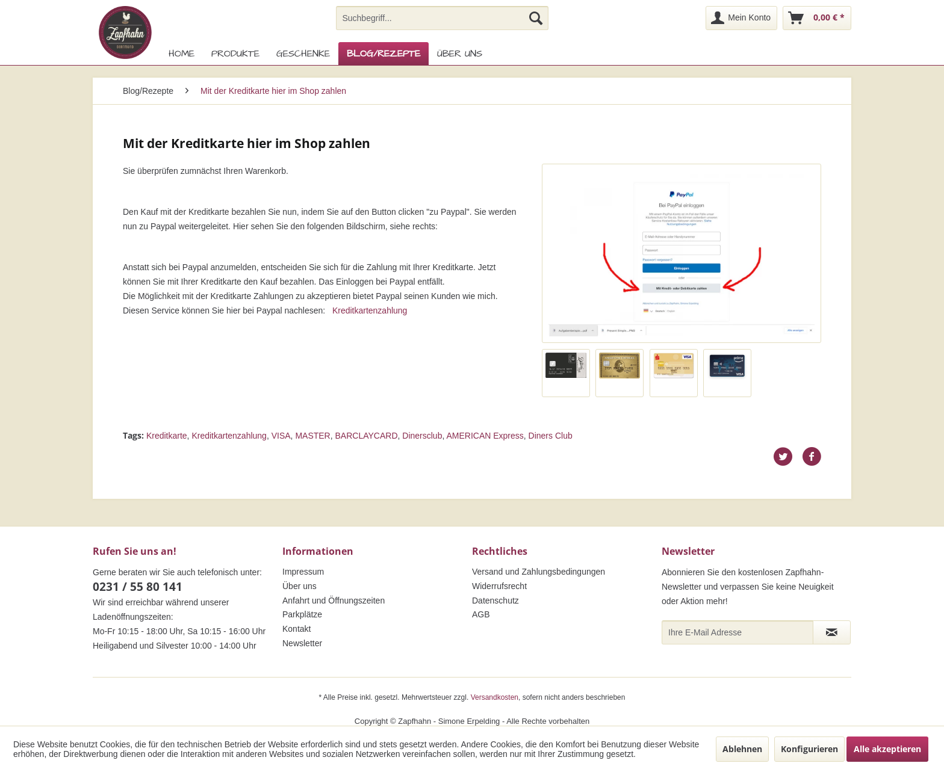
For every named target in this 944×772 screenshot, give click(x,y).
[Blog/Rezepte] (383, 53)
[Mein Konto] (741, 18)
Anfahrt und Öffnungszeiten (333, 600)
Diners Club (551, 435)
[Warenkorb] (817, 18)
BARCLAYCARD (366, 435)
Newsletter (302, 643)
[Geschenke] (303, 53)
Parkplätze (302, 614)
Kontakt (296, 629)
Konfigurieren (809, 749)
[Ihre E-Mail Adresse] (737, 632)
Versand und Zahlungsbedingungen (538, 571)
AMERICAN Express (484, 435)
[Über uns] (460, 53)
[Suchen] (535, 18)
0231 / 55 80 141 (137, 586)
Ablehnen (742, 749)
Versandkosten (494, 697)
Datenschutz (495, 600)
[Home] (181, 53)
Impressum (303, 571)
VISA (281, 435)
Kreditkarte (166, 435)
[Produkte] (235, 53)
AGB (481, 614)
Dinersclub (422, 435)
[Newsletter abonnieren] (832, 632)
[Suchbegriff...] (442, 18)
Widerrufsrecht (499, 586)
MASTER (312, 435)
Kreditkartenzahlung (370, 310)
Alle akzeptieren (887, 749)
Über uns (299, 586)
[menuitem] (442, 18)
